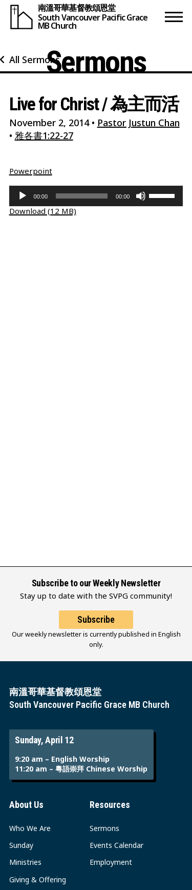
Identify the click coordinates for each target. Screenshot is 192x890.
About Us (26, 804)
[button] (174, 17)
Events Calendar (116, 845)
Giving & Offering (37, 879)
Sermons (104, 828)
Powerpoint (30, 171)
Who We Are (30, 828)
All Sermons (34, 59)
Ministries (25, 862)
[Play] (22, 196)
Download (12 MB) (42, 211)
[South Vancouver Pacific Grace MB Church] (85, 17)
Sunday (21, 845)
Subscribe (96, 619)
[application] (96, 196)
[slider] (82, 196)
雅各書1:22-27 (44, 135)
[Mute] (141, 196)
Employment (111, 862)
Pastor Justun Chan (138, 122)
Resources (110, 804)
